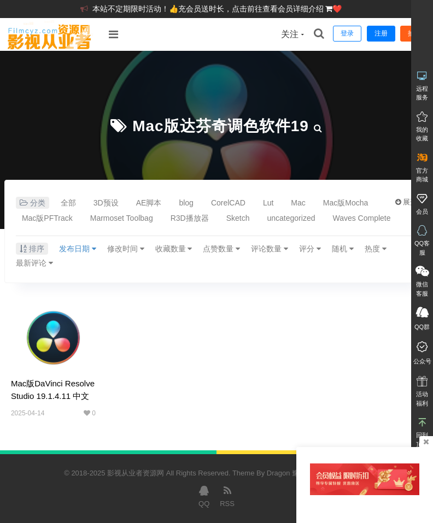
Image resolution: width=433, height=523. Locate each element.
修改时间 (125, 248)
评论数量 (269, 248)
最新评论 (34, 262)
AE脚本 (149, 202)
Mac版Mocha (345, 202)
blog (186, 202)
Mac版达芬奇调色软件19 (220, 125)
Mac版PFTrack (47, 218)
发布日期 (77, 248)
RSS (227, 496)
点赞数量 (221, 248)
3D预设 (106, 202)
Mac (298, 202)
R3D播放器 (190, 218)
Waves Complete (361, 218)
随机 (343, 248)
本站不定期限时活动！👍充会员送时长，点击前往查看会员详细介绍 (209, 8)
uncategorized (291, 218)
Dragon (278, 473)
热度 (376, 248)
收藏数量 (173, 248)
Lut (268, 202)
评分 (310, 248)
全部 (68, 202)
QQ (203, 496)
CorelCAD (228, 202)
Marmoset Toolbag (121, 218)
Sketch (238, 218)
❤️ (337, 8)
